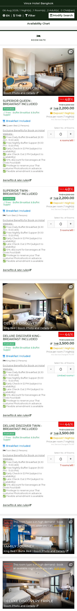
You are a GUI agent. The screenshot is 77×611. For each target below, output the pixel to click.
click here (59, 525)
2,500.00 (62, 343)
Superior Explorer (23, 88)
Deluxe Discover (20, 323)
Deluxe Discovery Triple (28, 601)
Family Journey (19, 546)
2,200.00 (62, 108)
